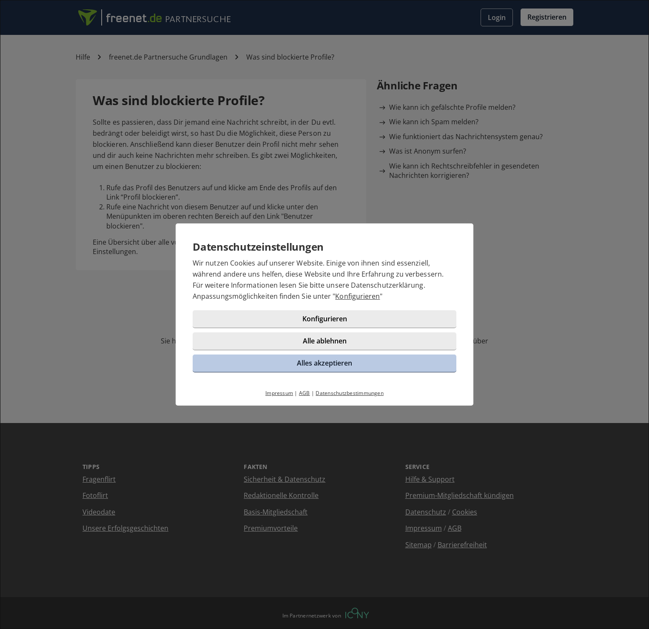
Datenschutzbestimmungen (350, 393)
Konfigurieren (357, 296)
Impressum (279, 393)
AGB (304, 393)
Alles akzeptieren (324, 363)
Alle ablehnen (325, 341)
